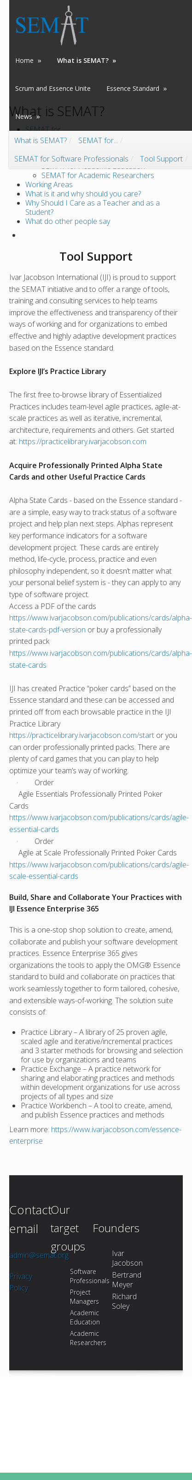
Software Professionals (90, 1276)
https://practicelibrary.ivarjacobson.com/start (81, 735)
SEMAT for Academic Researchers (97, 175)
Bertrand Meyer (126, 1280)
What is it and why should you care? (83, 194)
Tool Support (161, 157)
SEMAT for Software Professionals (71, 157)
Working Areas (49, 184)
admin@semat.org (39, 1255)
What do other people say (67, 221)
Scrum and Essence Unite (53, 88)
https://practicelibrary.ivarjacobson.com (82, 441)
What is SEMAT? (40, 139)
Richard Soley (124, 1301)
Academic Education (85, 1317)
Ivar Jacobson (127, 1258)
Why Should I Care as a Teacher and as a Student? (92, 207)
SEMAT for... (98, 139)
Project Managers (84, 1297)
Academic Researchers (88, 1338)
